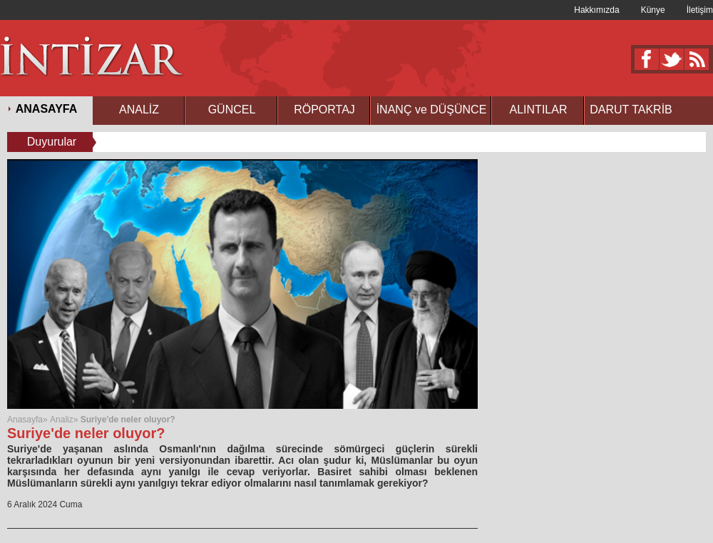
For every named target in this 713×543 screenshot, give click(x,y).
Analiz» (64, 419)
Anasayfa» (28, 419)
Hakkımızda (596, 10)
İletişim (700, 10)
